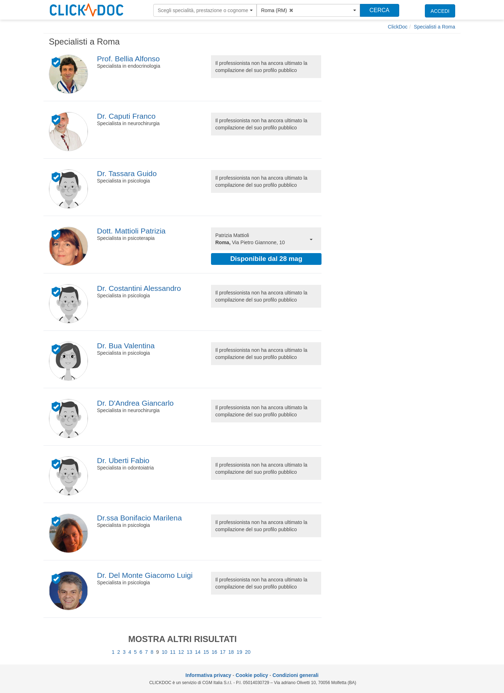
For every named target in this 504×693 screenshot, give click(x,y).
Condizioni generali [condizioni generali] (296, 675)
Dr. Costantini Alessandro (139, 288)
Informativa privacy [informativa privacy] (208, 675)
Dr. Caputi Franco (126, 116)
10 (165, 652)
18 (231, 652)
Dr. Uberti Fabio (123, 460)
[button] (205, 10)
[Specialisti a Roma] (434, 27)
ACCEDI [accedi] (440, 11)
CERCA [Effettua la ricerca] (379, 10)
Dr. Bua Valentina (126, 346)
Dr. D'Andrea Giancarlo (135, 403)
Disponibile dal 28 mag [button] (266, 258)
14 (198, 652)
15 (206, 652)
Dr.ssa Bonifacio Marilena (139, 518)
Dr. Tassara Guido (127, 173)
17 (223, 652)
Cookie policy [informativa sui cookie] (252, 675)
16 (214, 652)
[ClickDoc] (397, 27)
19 (239, 652)
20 (248, 652)
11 (173, 652)
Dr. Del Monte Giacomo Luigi (144, 575)
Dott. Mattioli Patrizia (131, 231)
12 (181, 652)
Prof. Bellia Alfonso (128, 59)
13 (189, 652)
